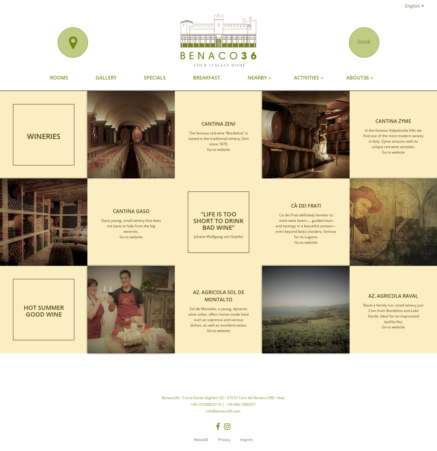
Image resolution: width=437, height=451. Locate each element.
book (364, 41)
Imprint (246, 439)
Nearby (259, 77)
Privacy (224, 439)
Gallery (106, 77)
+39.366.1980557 (240, 404)
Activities (308, 77)
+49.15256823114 (206, 404)
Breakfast (206, 77)
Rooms (59, 77)
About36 (359, 77)
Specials (155, 77)
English (414, 6)
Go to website (218, 149)
